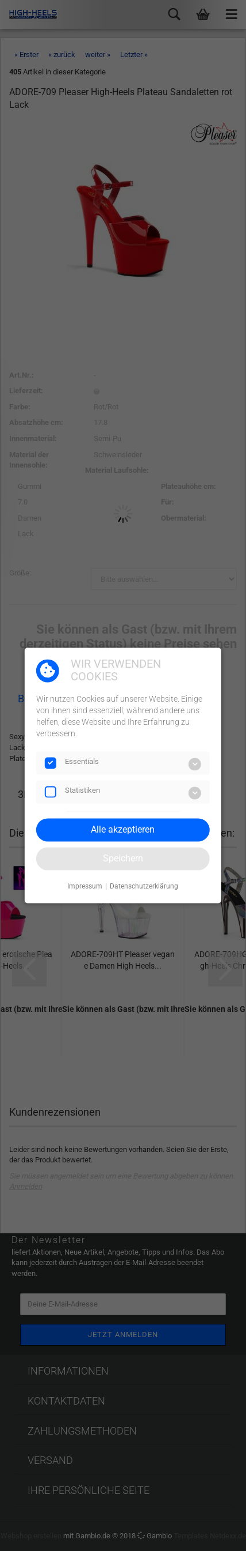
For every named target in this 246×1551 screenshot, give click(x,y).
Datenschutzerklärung (144, 886)
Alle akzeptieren (123, 829)
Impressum (84, 886)
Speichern (123, 858)
